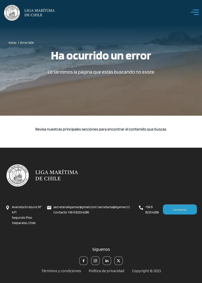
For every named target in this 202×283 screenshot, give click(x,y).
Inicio (12, 42)
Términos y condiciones (61, 270)
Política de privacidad (106, 270)
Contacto (180, 209)
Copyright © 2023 (146, 270)
